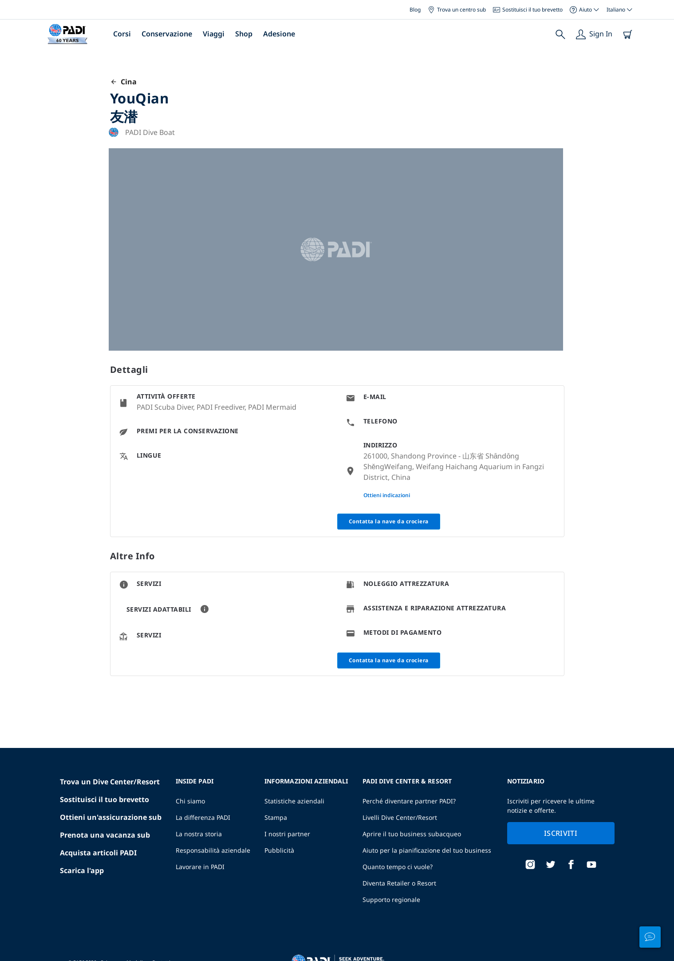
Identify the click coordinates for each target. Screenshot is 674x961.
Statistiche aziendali (294, 801)
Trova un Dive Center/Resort (110, 782)
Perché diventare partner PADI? (409, 801)
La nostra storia (199, 834)
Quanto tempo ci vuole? (398, 866)
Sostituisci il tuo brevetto (528, 9)
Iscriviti (560, 833)
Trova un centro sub (457, 9)
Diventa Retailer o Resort (399, 883)
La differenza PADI (203, 817)
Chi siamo (190, 801)
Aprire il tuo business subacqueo (412, 834)
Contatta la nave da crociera (389, 521)
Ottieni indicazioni (386, 495)
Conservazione (167, 34)
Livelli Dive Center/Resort (400, 817)
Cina (123, 82)
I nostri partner (287, 834)
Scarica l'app (82, 870)
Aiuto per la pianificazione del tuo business (427, 850)
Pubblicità (279, 850)
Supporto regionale (391, 899)
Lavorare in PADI (200, 866)
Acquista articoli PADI (98, 853)
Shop (243, 34)
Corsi (122, 34)
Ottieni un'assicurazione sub (111, 817)
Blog (415, 9)
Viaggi (214, 34)
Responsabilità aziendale (213, 850)
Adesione (279, 34)
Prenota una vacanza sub (105, 835)
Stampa (275, 817)
